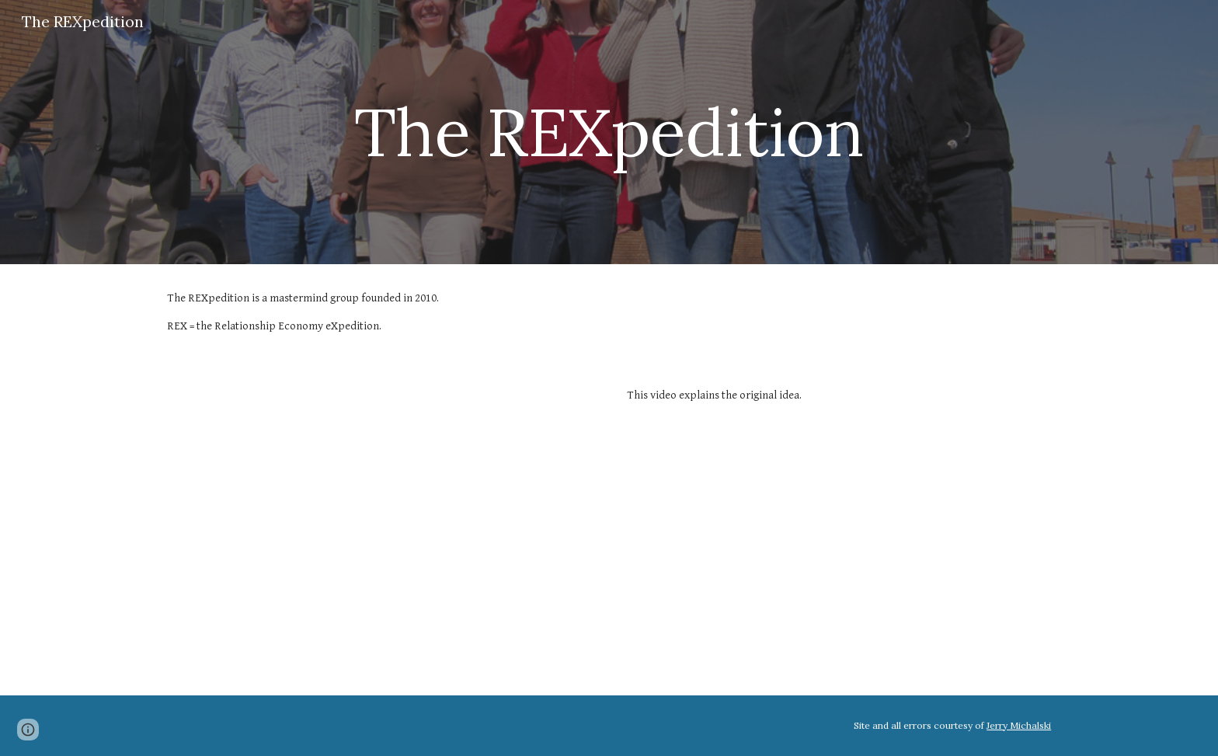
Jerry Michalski (1019, 725)
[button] (28, 729)
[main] (608, 131)
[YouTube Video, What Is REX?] (379, 528)
